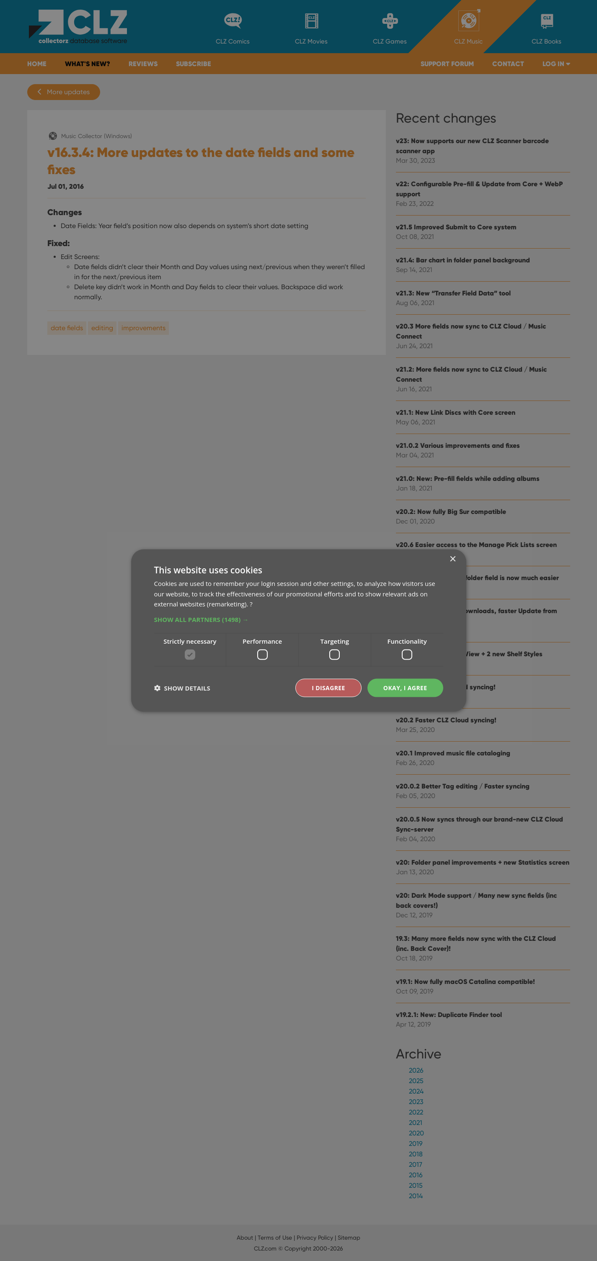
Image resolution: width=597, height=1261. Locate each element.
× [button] (453, 559)
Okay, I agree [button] (405, 687)
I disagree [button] (328, 687)
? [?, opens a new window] (251, 604)
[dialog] (298, 630)
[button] (298, 619)
